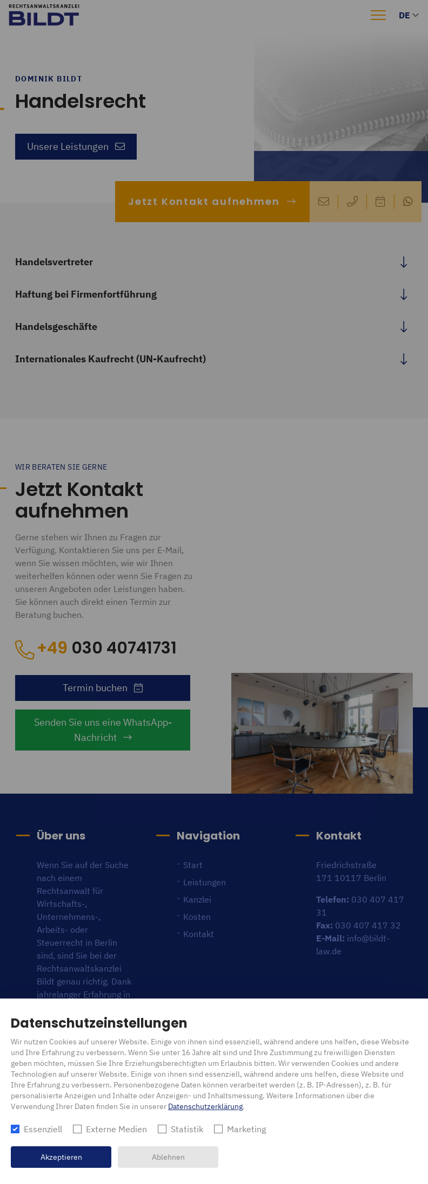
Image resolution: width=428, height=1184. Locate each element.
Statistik (187, 1129)
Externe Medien (116, 1129)
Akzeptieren (61, 1157)
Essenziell (43, 1129)
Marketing (246, 1129)
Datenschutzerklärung (205, 1106)
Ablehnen (168, 1157)
